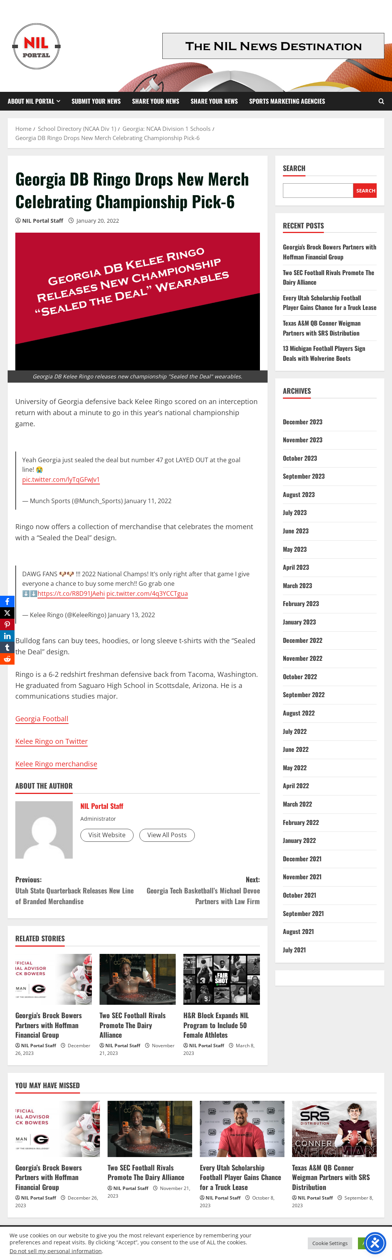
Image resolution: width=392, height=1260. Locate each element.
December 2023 (302, 421)
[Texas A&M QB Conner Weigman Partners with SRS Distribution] (334, 1129)
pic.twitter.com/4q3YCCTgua (147, 593)
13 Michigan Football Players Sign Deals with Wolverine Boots (324, 353)
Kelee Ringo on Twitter (51, 741)
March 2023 (297, 585)
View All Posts (167, 835)
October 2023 (300, 458)
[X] (7, 613)
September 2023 (304, 476)
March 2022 (297, 803)
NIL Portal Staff (42, 220)
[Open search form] (381, 101)
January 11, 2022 (148, 501)
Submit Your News (96, 101)
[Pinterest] (7, 624)
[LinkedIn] (7, 636)
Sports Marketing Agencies (287, 101)
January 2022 (299, 840)
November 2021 (302, 876)
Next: (198, 890)
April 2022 (296, 785)
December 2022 (302, 640)
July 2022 (295, 731)
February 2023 (301, 603)
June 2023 (296, 530)
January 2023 (299, 621)
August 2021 (298, 931)
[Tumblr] (7, 647)
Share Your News (155, 101)
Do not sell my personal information (56, 1251)
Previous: (76, 890)
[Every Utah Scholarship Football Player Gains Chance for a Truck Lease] (242, 1129)
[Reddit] (7, 659)
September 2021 (303, 913)
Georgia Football (42, 718)
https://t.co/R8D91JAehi (71, 593)
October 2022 (300, 676)
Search (294, 168)
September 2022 (304, 694)
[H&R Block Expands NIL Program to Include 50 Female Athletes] (221, 979)
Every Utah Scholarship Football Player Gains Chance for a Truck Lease (330, 302)
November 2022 (302, 658)
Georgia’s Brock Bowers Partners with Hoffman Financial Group (48, 1024)
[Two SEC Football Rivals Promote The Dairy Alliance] (138, 979)
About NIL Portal (31, 101)
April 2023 (296, 567)
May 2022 (295, 767)
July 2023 (295, 512)
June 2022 (296, 749)
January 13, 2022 (131, 615)
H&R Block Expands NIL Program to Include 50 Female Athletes (216, 1024)
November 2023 (302, 439)
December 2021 (302, 858)
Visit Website (107, 835)
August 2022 (299, 712)
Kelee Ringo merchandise (56, 763)
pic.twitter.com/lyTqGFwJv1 (61, 479)
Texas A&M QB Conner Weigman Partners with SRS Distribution (322, 327)
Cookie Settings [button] (330, 1243)
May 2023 (295, 549)
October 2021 (299, 895)
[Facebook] (7, 601)
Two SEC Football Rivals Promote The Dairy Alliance (133, 1024)
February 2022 (301, 822)
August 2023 (299, 494)
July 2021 (294, 949)
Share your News (214, 101)
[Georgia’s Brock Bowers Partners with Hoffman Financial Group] (53, 979)
